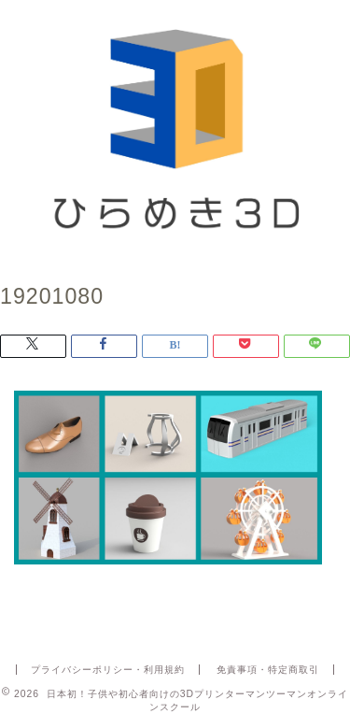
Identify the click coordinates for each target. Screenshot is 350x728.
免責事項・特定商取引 (268, 669)
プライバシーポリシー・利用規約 (108, 669)
